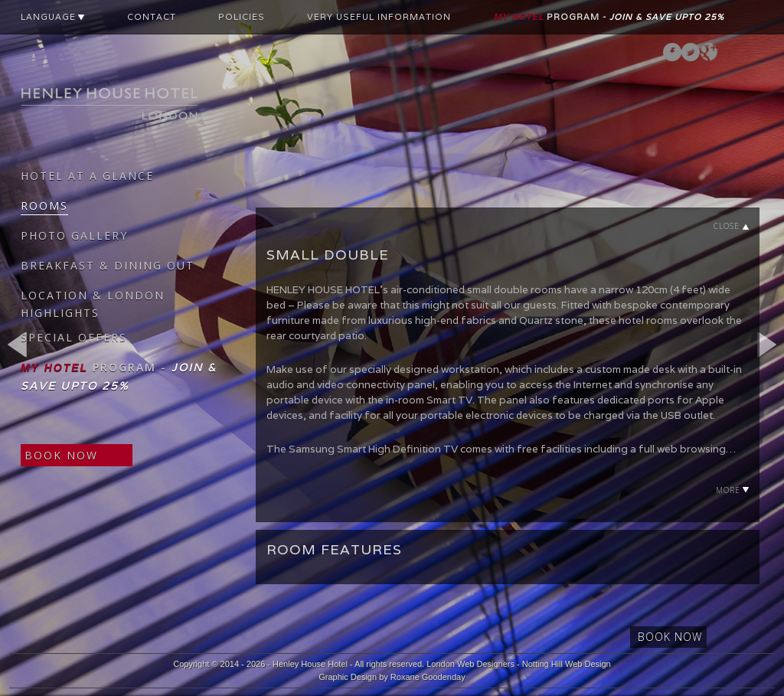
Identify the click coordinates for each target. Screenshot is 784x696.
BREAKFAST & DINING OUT (107, 265)
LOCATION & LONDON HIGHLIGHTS (93, 304)
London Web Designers (470, 663)
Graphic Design (347, 676)
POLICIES (241, 16)
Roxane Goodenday (428, 676)
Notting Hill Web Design (566, 663)
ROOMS (44, 205)
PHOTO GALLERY (74, 235)
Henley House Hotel (310, 663)
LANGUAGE (53, 16)
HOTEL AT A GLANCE (87, 175)
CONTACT (151, 16)
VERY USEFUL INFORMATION (379, 16)
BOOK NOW (61, 455)
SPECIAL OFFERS (74, 337)
